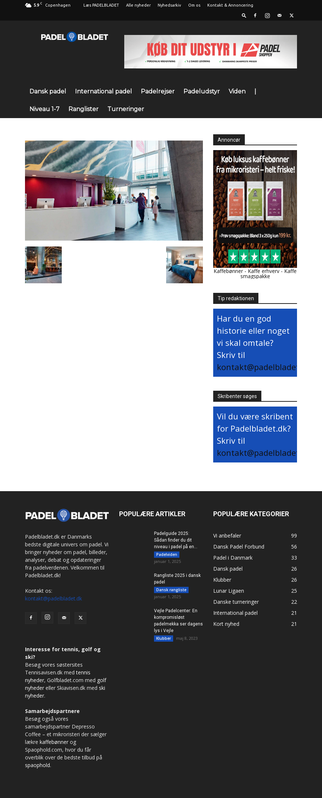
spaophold (37, 765)
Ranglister (83, 109)
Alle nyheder (138, 5)
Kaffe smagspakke (268, 273)
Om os (194, 5)
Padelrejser (158, 91)
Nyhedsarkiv (169, 5)
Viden (237, 91)
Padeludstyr (201, 91)
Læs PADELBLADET (101, 5)
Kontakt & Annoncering (230, 5)
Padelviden (166, 554)
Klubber (163, 640)
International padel (103, 91)
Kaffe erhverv (263, 270)
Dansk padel (47, 91)
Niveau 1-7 (44, 109)
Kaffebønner (228, 270)
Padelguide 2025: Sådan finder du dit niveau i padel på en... (175, 540)
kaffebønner (54, 741)
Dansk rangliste (171, 590)
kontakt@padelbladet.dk (264, 366)
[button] (244, 15)
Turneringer (125, 109)
